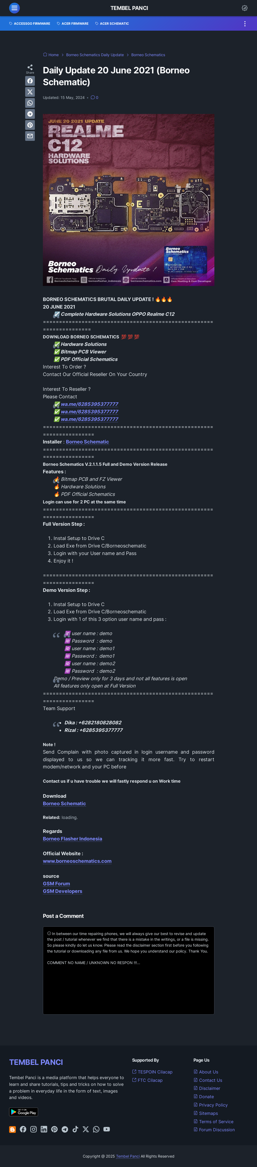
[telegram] (30, 114)
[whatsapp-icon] (96, 1129)
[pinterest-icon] (54, 1129)
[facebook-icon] (23, 1129)
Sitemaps (205, 1113)
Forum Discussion (214, 1129)
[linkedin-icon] (44, 1129)
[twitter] (30, 92)
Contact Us (207, 1080)
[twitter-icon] (86, 1129)
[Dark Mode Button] (244, 8)
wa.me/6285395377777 (89, 404)
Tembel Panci (129, 8)
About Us (205, 1072)
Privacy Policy (210, 1105)
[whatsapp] (30, 103)
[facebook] (30, 81)
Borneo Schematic (64, 803)
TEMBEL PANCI (36, 1062)
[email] (30, 136)
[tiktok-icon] (75, 1129)
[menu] (14, 8)
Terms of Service (213, 1121)
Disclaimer (206, 1088)
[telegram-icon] (65, 1129)
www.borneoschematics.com (77, 861)
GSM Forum (56, 883)
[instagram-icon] (33, 1129)
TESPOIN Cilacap (152, 1072)
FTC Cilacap (147, 1080)
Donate (203, 1096)
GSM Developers (62, 891)
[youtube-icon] (106, 1129)
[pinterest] (30, 125)
